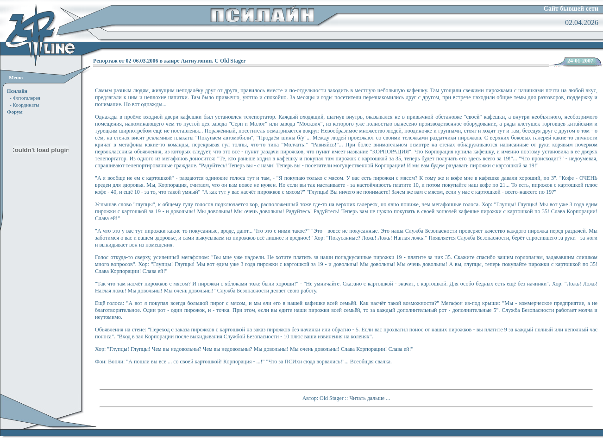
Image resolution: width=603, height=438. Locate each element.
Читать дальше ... (369, 398)
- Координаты (24, 105)
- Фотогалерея (25, 98)
